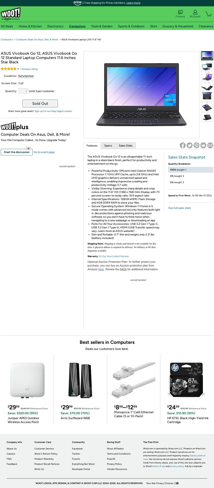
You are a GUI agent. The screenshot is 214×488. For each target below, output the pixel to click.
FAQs (123, 269)
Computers (7, 39)
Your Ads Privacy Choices (159, 483)
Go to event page (44, 152)
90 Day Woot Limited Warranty (114, 256)
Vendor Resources (117, 469)
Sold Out (40, 103)
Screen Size (9, 83)
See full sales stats (179, 208)
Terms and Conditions (119, 453)
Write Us (39, 469)
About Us (12, 448)
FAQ (9, 459)
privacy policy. (177, 466)
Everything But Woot (83, 464)
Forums (180, 14)
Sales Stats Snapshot (186, 157)
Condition (10, 76)
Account (195, 14)
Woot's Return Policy (45, 453)
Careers (11, 453)
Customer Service (44, 448)
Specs (108, 145)
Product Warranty (44, 459)
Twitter (76, 453)
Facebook (77, 448)
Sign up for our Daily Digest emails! (53, 111)
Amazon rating (29, 69)
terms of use (159, 466)
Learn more (133, 3)
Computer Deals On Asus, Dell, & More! (37, 39)
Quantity (11, 91)
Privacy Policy (114, 464)
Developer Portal (81, 469)
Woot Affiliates (115, 448)
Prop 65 (111, 459)
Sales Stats (126, 145)
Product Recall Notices (47, 464)
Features (92, 145)
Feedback (12, 464)
